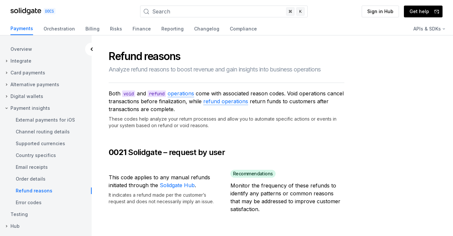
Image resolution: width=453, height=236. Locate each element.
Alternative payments (34, 84)
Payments (21, 28)
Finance (142, 28)
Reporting (172, 28)
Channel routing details (43, 131)
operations (181, 93)
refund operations (225, 101)
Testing (19, 214)
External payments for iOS (45, 120)
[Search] (224, 11)
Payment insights (30, 108)
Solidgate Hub (177, 185)
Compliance (243, 28)
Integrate (20, 61)
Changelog (206, 28)
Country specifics (36, 155)
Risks (116, 28)
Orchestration (59, 28)
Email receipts (32, 167)
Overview (21, 49)
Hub (15, 226)
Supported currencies (40, 143)
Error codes (29, 202)
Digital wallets (26, 96)
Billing (92, 28)
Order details (30, 179)
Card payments (27, 72)
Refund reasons (34, 190)
